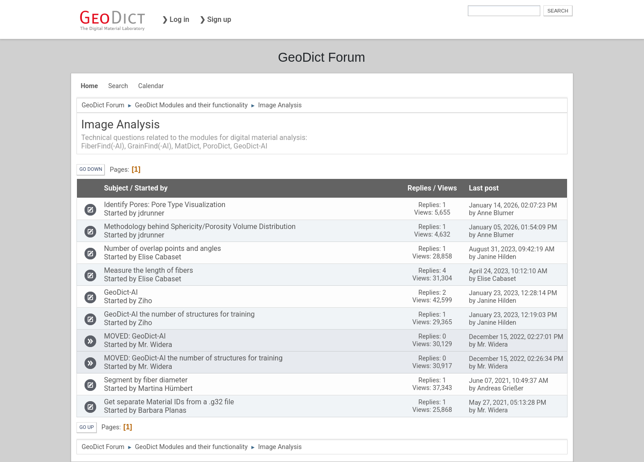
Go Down (90, 169)
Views (447, 188)
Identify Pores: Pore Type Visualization (164, 204)
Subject (116, 188)
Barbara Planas (162, 410)
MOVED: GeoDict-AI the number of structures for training (193, 358)
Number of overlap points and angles (162, 248)
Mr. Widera (155, 344)
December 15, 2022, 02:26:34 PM (516, 359)
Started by (151, 188)
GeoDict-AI (121, 292)
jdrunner (151, 213)
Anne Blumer (495, 213)
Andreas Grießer (500, 388)
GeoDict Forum (321, 57)
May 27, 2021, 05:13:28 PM (508, 403)
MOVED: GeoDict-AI (134, 336)
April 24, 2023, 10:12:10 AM (508, 271)
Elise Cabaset (159, 257)
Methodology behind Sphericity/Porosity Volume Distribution (200, 226)
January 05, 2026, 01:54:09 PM (513, 227)
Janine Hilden (496, 257)
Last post (488, 188)
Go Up (86, 427)
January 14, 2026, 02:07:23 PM (513, 205)
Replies (419, 188)
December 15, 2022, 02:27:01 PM (516, 337)
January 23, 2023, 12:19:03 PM (513, 315)
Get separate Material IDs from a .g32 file (169, 402)
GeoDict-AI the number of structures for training (179, 314)
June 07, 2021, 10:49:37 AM (508, 381)
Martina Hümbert (165, 388)
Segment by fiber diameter (145, 380)
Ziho (145, 301)
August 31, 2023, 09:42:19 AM (512, 249)
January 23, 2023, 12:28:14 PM (513, 293)
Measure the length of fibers (148, 270)
